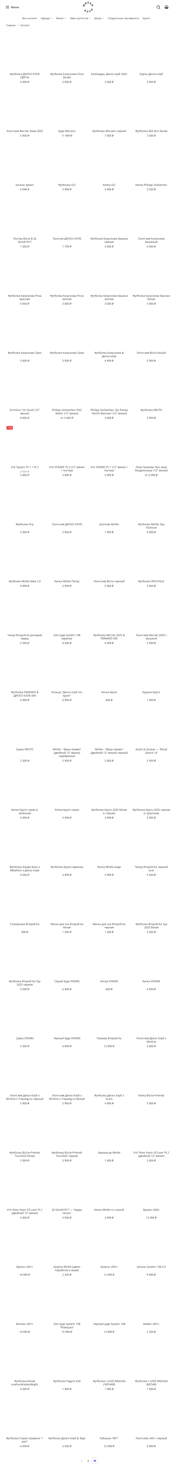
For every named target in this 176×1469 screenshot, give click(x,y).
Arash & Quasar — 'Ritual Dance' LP (151, 750)
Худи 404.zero (67, 131)
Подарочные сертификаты (123, 18)
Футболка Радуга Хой (66, 1381)
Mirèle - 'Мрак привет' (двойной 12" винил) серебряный (67, 752)
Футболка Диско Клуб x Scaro (109, 1097)
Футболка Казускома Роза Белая (67, 75)
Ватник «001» (24, 1324)
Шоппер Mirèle (109, 524)
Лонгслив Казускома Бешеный (151, 240)
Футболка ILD (66, 185)
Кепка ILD (109, 185)
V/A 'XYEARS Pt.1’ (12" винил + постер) (109, 468)
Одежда (47, 18)
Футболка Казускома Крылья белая (151, 297)
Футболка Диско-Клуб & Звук (66, 1438)
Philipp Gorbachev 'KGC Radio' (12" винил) (67, 411)
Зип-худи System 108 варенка (67, 636)
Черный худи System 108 (109, 1324)
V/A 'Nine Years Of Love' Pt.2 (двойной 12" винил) (151, 1154)
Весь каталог (29, 18)
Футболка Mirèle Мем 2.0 (25, 581)
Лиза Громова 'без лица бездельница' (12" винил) (151, 468)
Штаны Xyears (25, 185)
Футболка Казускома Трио (25, 352)
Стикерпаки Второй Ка (24, 924)
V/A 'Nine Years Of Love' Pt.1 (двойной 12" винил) (25, 1211)
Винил (61, 18)
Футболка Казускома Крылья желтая (109, 297)
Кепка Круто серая (67, 809)
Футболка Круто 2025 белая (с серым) (109, 811)
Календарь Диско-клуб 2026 (109, 74)
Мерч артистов (80, 18)
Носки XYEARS (109, 981)
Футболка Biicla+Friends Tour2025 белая (24, 1154)
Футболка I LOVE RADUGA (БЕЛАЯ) (151, 1382)
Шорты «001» (109, 1266)
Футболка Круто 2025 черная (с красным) (151, 811)
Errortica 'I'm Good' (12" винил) (25, 411)
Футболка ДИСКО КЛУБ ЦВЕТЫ (25, 75)
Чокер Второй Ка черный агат (151, 868)
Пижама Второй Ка (109, 1038)
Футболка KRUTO (151, 410)
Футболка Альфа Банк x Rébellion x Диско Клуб (25, 868)
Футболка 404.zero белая (151, 131)
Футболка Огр (25, 524)
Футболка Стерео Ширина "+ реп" (24, 1439)
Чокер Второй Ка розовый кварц (24, 636)
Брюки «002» (151, 1209)
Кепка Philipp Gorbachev (151, 185)
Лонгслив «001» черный (151, 1438)
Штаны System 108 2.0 (151, 1266)
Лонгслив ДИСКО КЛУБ (67, 524)
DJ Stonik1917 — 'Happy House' (67, 1211)
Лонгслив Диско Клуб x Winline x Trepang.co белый (67, 1097)
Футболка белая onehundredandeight (24, 1382)
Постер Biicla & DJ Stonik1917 (24, 240)
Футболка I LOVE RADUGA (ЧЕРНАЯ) (109, 1382)
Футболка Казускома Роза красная (24, 297)
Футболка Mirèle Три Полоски (151, 525)
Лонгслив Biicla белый (151, 352)
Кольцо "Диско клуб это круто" (66, 693)
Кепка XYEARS (151, 981)
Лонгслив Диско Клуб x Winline (151, 1039)
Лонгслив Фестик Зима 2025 (24, 131)
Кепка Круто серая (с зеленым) (24, 811)
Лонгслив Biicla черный (109, 581)
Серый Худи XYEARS (67, 981)
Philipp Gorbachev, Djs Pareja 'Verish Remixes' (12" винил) (109, 411)
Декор (99, 18)
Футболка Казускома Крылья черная (109, 240)
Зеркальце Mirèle (109, 1152)
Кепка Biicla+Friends (151, 1095)
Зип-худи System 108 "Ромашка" (67, 1325)
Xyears (146, 18)
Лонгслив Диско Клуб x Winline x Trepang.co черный (24, 1097)
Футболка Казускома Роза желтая (67, 297)
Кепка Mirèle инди (109, 867)
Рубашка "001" (109, 1438)
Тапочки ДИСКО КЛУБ (67, 238)
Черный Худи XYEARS (66, 1038)
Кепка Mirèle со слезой (109, 1209)
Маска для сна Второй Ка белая (67, 925)
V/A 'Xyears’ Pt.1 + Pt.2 (25, 467)
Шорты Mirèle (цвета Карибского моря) (66, 1268)
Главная (10, 25)
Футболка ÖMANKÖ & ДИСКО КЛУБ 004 (25, 693)
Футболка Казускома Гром (67, 352)
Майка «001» (151, 1324)
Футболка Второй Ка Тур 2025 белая (151, 925)
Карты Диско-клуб (151, 74)
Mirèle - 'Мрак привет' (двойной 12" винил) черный (109, 750)
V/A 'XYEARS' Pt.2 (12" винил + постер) (66, 468)
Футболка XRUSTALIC (151, 581)
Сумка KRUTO (24, 749)
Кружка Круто (151, 692)
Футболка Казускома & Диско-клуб (109, 354)
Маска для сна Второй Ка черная (109, 925)
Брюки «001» (24, 1266)
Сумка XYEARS (25, 1038)
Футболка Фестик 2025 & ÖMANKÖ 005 (109, 636)
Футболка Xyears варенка (67, 867)
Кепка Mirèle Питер (66, 581)
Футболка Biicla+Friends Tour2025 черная (67, 1154)
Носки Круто (109, 692)
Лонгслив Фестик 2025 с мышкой (151, 636)
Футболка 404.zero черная (109, 131)
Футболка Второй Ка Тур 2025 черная (25, 982)
